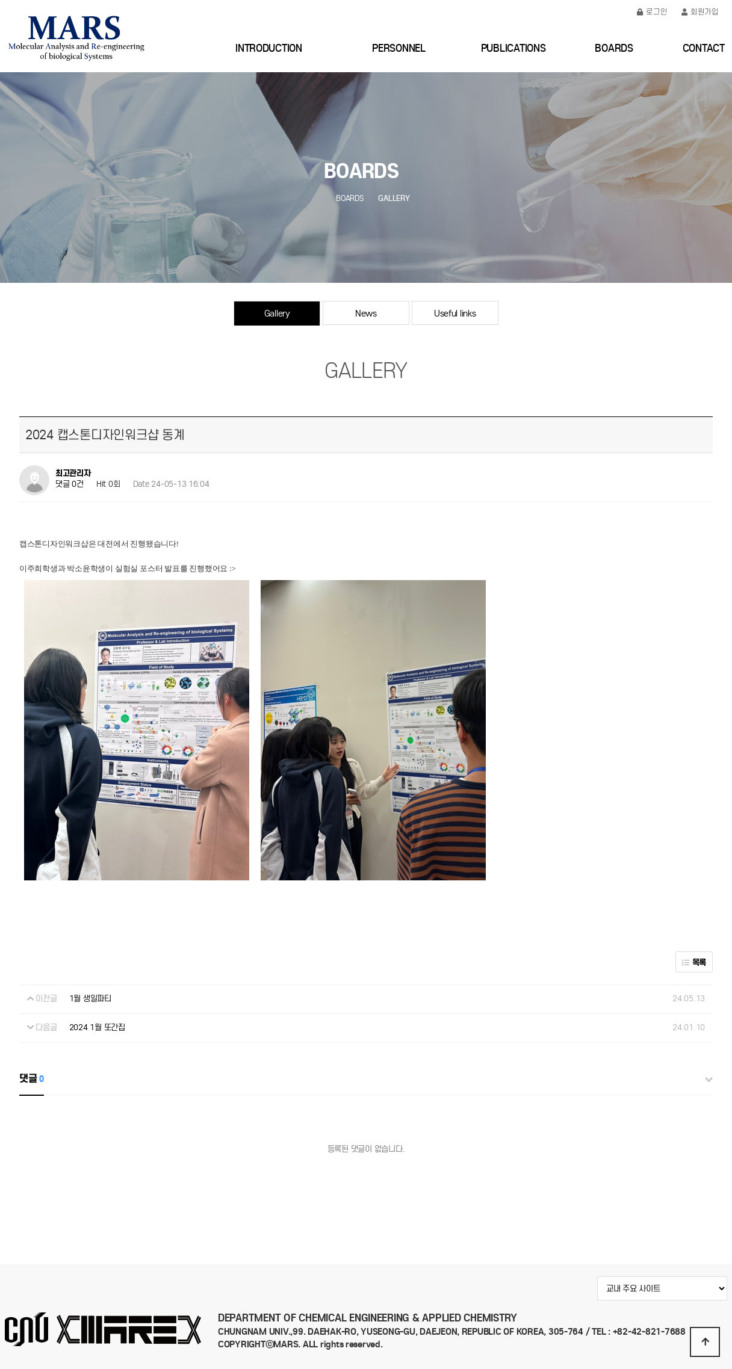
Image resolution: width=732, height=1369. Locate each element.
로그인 (652, 11)
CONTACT (704, 48)
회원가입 (700, 11)
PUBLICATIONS (513, 48)
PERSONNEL (399, 48)
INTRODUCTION (268, 48)
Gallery (277, 313)
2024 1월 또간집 (97, 1027)
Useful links (455, 313)
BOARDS (614, 48)
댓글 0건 (69, 484)
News (366, 313)
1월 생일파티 (90, 999)
